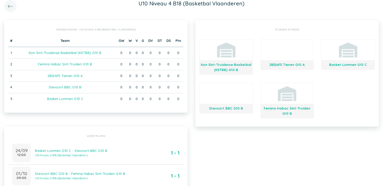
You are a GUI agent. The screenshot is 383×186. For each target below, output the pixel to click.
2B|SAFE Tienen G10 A (65, 76)
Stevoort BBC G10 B (65, 87)
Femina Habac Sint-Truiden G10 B (65, 64)
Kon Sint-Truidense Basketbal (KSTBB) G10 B (65, 53)
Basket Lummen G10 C (65, 99)
